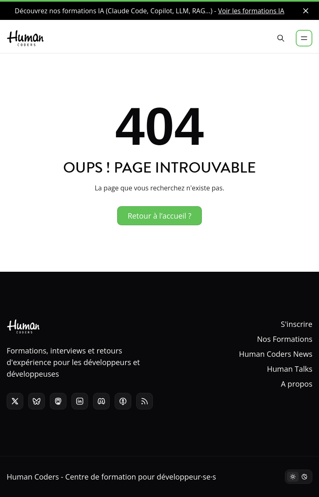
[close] (305, 10)
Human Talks (289, 369)
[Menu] (304, 38)
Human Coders (33, 477)
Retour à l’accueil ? (159, 216)
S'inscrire (296, 324)
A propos (296, 384)
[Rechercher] (280, 38)
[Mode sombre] (298, 477)
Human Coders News (275, 354)
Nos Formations (284, 339)
